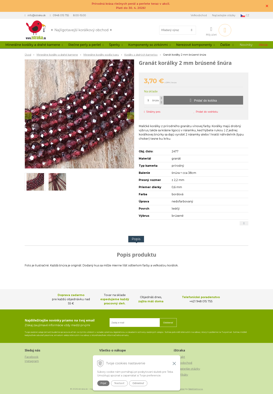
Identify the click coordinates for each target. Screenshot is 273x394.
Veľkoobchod (199, 15)
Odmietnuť (138, 383)
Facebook (31, 357)
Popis (136, 239)
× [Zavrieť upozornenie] (267, 6)
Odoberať (168, 322)
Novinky (246, 45)
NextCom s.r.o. (195, 389)
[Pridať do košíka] (203, 100)
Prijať (103, 383)
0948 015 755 (61, 15)
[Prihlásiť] (211, 31)
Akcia (263, 45)
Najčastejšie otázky (223, 15)
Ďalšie (227, 45)
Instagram (32, 361)
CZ (245, 15)
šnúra (155, 100)
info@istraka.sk (37, 15)
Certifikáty (181, 374)
